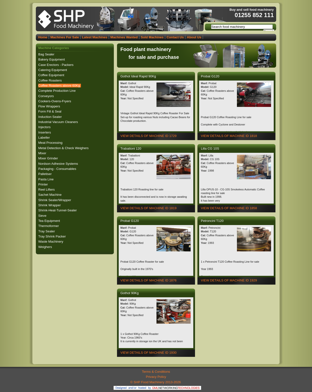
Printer (43, 184)
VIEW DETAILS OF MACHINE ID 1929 (229, 280)
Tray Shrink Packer (52, 236)
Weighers (45, 247)
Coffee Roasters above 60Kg (59, 85)
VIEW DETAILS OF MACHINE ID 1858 (229, 208)
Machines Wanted (124, 37)
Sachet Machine (50, 194)
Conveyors (46, 96)
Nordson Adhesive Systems (58, 163)
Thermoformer (49, 226)
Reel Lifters (47, 189)
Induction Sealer (50, 117)
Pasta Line (46, 179)
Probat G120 (210, 76)
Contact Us (175, 37)
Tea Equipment (49, 221)
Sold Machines (152, 37)
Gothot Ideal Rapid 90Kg (138, 76)
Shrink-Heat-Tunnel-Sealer (58, 210)
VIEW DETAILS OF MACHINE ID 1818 (229, 136)
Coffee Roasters (50, 80)
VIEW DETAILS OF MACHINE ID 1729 (148, 136)
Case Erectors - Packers (56, 65)
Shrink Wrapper (50, 205)
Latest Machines (94, 37)
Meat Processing (50, 142)
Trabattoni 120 (131, 148)
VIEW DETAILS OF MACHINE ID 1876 (148, 280)
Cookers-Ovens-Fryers (55, 101)
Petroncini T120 (212, 221)
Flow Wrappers (49, 106)
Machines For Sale (64, 37)
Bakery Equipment (52, 59)
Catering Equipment (53, 70)
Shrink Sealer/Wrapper (55, 200)
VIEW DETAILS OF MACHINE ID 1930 (148, 352)
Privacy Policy (156, 377)
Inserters (45, 132)
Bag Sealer (46, 54)
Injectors (44, 127)
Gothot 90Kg (130, 293)
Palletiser (45, 174)
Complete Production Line (57, 91)
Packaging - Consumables (57, 169)
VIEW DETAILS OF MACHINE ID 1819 (148, 208)
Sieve (42, 215)
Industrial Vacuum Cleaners (58, 122)
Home (42, 37)
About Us (194, 37)
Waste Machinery (51, 241)
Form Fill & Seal (50, 111)
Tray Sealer (47, 231)
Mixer (42, 153)
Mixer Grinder (48, 158)
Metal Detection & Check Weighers (63, 148)
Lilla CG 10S (210, 148)
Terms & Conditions (156, 371)
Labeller (44, 137)
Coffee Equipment (51, 75)
